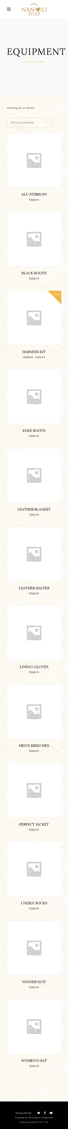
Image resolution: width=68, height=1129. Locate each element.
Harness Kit (34, 351)
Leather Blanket (34, 509)
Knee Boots (34, 430)
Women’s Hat (34, 1060)
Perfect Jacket (34, 824)
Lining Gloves (34, 666)
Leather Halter (34, 588)
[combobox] (29, 123)
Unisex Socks (34, 903)
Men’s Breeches (34, 745)
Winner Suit (34, 981)
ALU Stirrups (34, 194)
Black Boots (34, 273)
